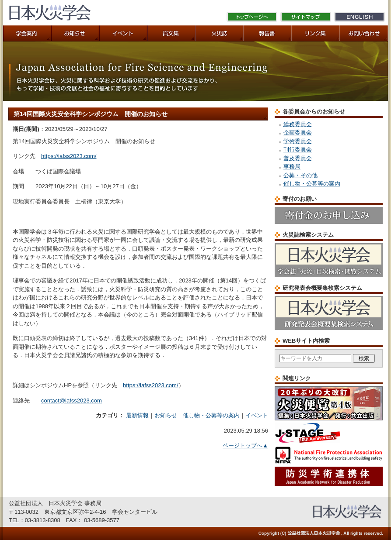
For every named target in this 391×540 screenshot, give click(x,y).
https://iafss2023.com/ (68, 156)
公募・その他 (300, 175)
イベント (256, 415)
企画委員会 (297, 132)
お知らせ (165, 415)
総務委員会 (297, 124)
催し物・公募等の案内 (211, 415)
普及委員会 (297, 158)
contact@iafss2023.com (71, 400)
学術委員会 (297, 141)
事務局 (291, 166)
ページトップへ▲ (245, 445)
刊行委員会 (297, 149)
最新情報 (137, 415)
